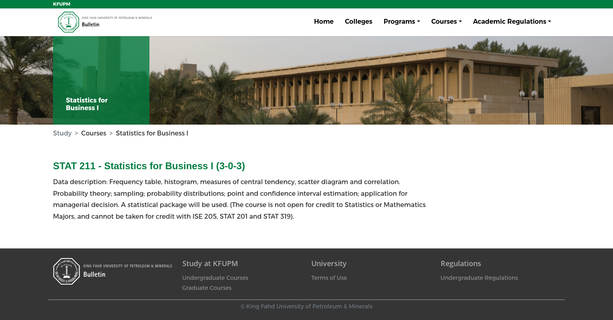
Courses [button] (444, 21)
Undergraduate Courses (215, 277)
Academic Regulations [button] (509, 21)
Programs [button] (399, 21)
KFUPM (61, 4)
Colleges (358, 21)
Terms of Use (329, 277)
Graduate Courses (207, 287)
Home (324, 21)
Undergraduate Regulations (479, 277)
